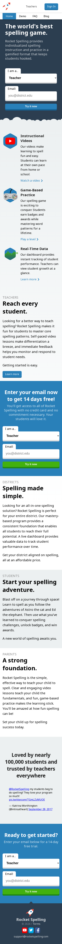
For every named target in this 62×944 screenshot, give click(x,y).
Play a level (28, 239)
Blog (46, 16)
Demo (22, 16)
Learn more (29, 279)
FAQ (35, 16)
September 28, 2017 (40, 809)
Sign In (51, 6)
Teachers (31, 6)
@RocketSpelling (19, 789)
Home (9, 16)
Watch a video (30, 180)
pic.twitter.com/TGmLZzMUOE (27, 799)
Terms (36, 924)
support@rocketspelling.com (31, 936)
